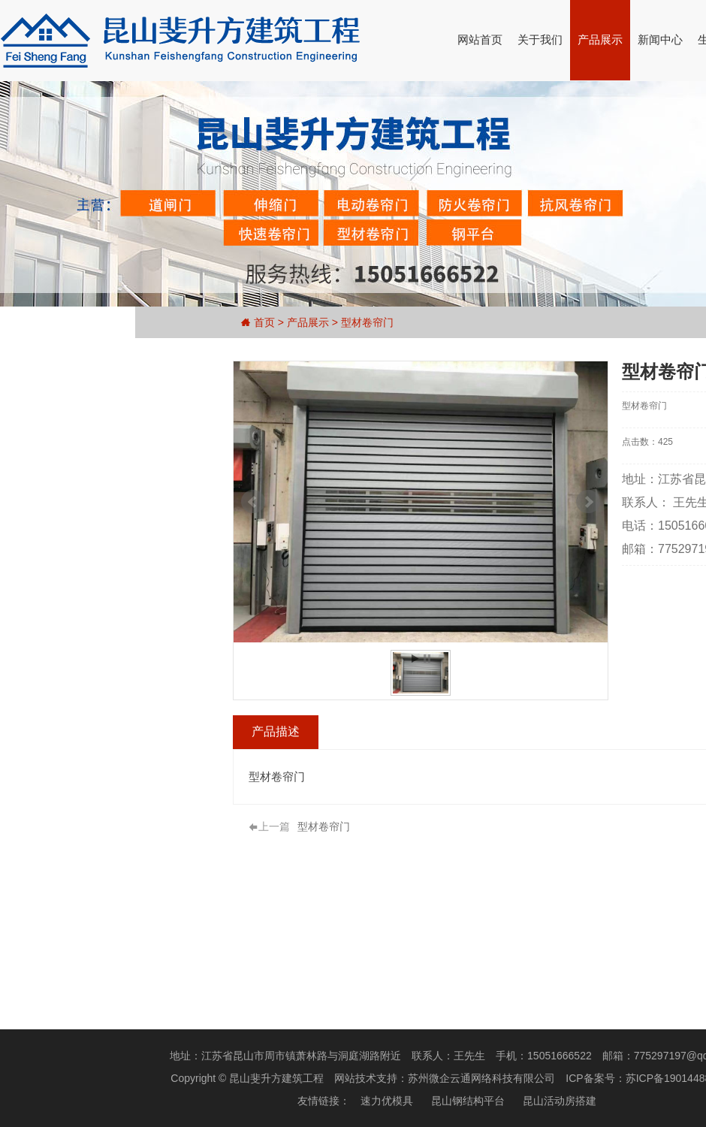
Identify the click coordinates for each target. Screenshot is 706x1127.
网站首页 (479, 39)
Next (594, 502)
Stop (433, 658)
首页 (264, 322)
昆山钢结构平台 (468, 1101)
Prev (259, 502)
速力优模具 (387, 1101)
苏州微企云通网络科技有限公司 (481, 1078)
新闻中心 (660, 39)
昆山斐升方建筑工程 (276, 1078)
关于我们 (540, 39)
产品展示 (600, 39)
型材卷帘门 (367, 322)
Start (421, 658)
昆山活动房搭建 (559, 1101)
